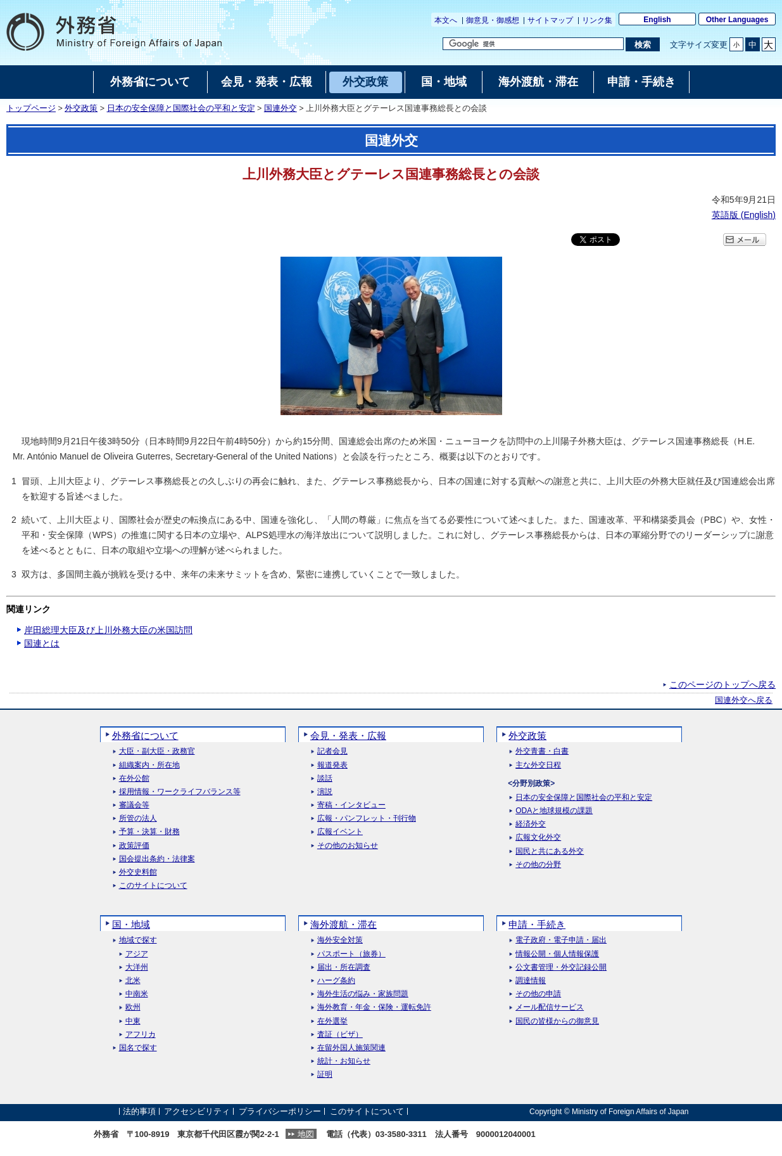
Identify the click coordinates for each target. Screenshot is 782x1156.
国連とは (42, 643)
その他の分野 (538, 865)
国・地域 (131, 924)
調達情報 (530, 981)
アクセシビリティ (197, 1111)
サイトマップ (550, 20)
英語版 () (744, 215)
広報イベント (340, 832)
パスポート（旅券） (351, 954)
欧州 (133, 1007)
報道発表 (332, 765)
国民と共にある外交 (549, 851)
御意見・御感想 (492, 20)
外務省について (145, 735)
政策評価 (134, 846)
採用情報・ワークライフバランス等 (180, 792)
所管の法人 (138, 818)
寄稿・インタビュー (351, 805)
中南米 (136, 994)
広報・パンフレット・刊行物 (366, 818)
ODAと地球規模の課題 (554, 811)
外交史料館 (138, 872)
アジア (136, 954)
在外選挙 (332, 1021)
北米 (133, 981)
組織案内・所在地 (149, 765)
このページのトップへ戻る (722, 684)
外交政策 (81, 108)
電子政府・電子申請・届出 (561, 940)
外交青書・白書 (542, 751)
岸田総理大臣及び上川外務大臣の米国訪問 (108, 630)
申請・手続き (536, 924)
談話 (324, 778)
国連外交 (280, 108)
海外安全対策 (340, 940)
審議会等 (134, 805)
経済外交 (530, 824)
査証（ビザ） (340, 1035)
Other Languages (737, 19)
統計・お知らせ (343, 1061)
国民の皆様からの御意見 (557, 1021)
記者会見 (332, 751)
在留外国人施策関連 (351, 1048)
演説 (324, 792)
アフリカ (140, 1035)
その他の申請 (538, 994)
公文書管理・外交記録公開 (561, 967)
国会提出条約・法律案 (157, 859)
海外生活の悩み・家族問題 (362, 994)
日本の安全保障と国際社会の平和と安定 (181, 108)
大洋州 (136, 967)
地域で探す (138, 940)
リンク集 (597, 20)
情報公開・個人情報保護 (557, 954)
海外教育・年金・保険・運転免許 (374, 1007)
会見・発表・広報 (348, 735)
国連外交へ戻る (744, 700)
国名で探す (138, 1048)
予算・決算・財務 (149, 832)
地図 (306, 1134)
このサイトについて (153, 886)
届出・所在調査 (343, 967)
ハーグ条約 (336, 981)
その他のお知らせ (347, 846)
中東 (133, 1021)
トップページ (31, 108)
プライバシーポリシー (280, 1111)
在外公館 (134, 778)
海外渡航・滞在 (343, 924)
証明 (324, 1074)
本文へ (445, 20)
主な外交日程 (538, 765)
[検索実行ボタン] (642, 44)
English (657, 19)
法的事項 (139, 1111)
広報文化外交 (538, 837)
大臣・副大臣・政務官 (157, 751)
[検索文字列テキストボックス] (533, 43)
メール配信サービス (549, 1007)
